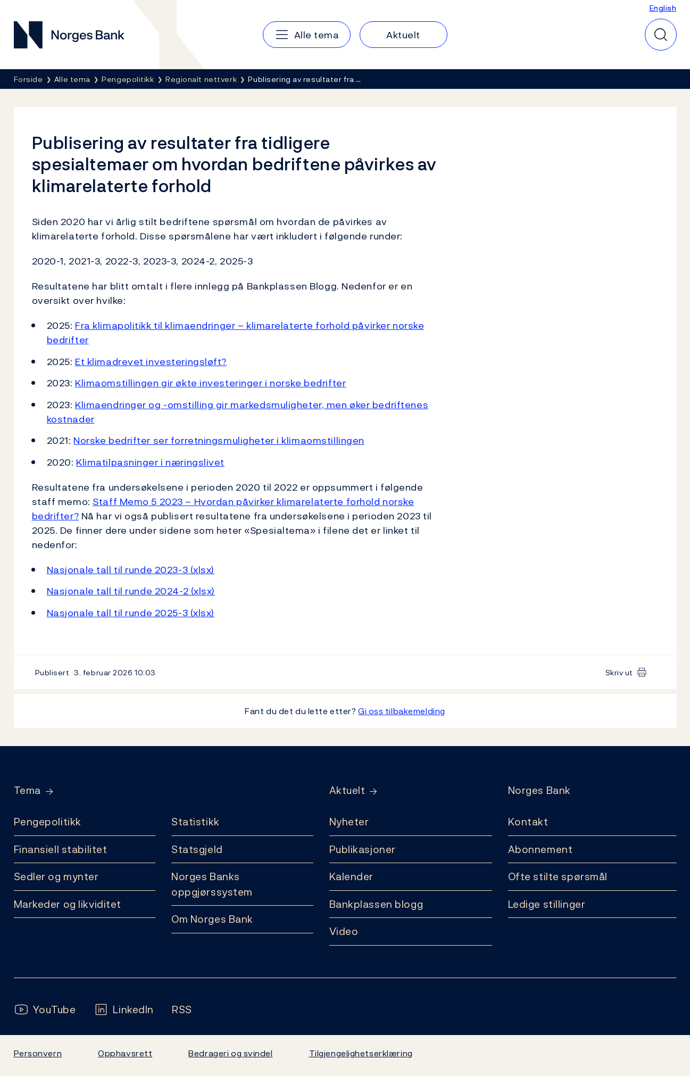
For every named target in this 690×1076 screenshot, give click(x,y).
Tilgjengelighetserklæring (361, 1053)
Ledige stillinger (547, 904)
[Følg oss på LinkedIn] (124, 1009)
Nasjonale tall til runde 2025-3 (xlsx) (130, 613)
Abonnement (540, 849)
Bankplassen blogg (376, 904)
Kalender (351, 876)
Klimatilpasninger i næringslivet (150, 462)
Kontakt (528, 821)
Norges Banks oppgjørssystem (212, 884)
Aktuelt (347, 790)
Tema (27, 790)
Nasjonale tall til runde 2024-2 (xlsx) (131, 591)
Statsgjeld (197, 849)
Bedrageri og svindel (230, 1053)
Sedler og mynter (56, 876)
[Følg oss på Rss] (182, 1009)
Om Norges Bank (212, 919)
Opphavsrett (125, 1053)
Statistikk (195, 821)
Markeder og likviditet (67, 904)
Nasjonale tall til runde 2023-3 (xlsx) (130, 569)
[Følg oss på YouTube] (45, 1009)
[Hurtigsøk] (661, 35)
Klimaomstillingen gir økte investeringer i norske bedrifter (210, 383)
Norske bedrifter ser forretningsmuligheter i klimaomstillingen (218, 440)
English (663, 7)
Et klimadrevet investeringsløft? (151, 361)
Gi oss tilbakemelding (401, 711)
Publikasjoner (362, 849)
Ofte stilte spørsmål (558, 876)
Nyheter (349, 821)
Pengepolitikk (47, 821)
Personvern (38, 1053)
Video (344, 931)
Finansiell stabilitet (60, 849)
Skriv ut (619, 672)
